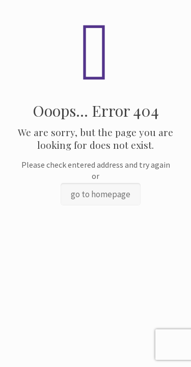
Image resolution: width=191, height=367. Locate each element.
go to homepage (100, 194)
